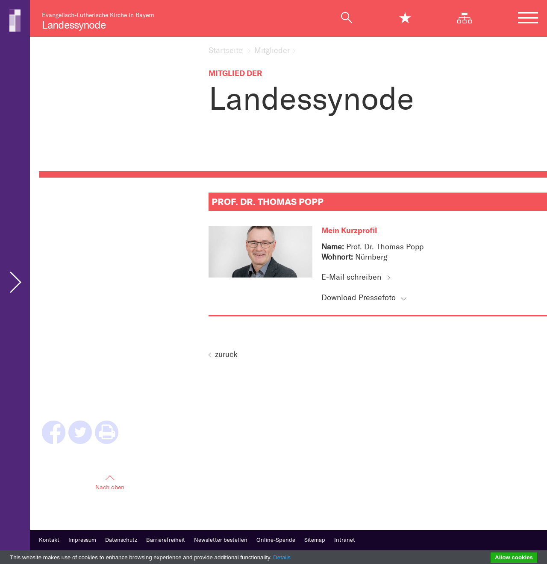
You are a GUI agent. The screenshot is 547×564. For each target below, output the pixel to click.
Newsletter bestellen (220, 540)
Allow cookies (514, 557)
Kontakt (49, 540)
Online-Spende (275, 540)
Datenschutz (121, 540)
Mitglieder (272, 50)
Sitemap (314, 540)
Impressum (82, 540)
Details (282, 557)
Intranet (344, 540)
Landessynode (74, 25)
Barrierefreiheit (165, 540)
